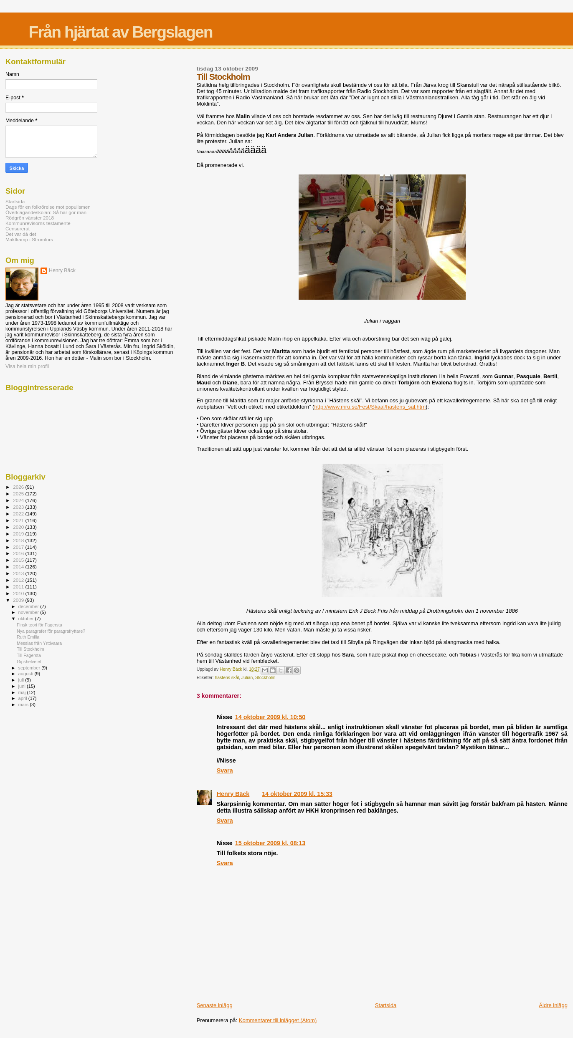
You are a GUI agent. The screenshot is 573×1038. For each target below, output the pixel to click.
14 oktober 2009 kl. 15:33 (297, 793)
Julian (247, 677)
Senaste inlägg (215, 1005)
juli (21, 679)
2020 (19, 527)
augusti (26, 673)
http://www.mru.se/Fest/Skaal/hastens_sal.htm (370, 407)
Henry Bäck (233, 793)
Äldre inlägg (553, 1005)
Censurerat (17, 228)
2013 (19, 573)
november (29, 612)
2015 (19, 560)
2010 (19, 593)
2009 (19, 600)
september (30, 667)
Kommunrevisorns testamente (38, 223)
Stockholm (265, 677)
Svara (225, 770)
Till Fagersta (29, 655)
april (23, 698)
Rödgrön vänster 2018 (29, 217)
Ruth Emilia (28, 636)
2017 (19, 547)
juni (22, 686)
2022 (19, 513)
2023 (19, 507)
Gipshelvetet (29, 661)
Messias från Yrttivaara (39, 643)
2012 (19, 580)
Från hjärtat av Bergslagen (121, 32)
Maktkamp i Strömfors (29, 239)
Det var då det (20, 234)
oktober (26, 618)
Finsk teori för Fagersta (39, 624)
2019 (19, 533)
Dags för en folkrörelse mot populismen (48, 207)
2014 (19, 566)
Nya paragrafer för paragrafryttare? (51, 631)
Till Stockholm (30, 649)
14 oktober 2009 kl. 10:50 (270, 717)
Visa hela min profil (27, 366)
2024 (19, 500)
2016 (19, 553)
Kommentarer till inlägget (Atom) (278, 1020)
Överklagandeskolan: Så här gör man (45, 212)
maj (22, 692)
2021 (19, 520)
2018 (19, 540)
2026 (19, 487)
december (29, 606)
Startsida (385, 1005)
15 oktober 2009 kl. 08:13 (270, 843)
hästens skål (227, 677)
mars (24, 704)
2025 (19, 493)
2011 (19, 586)
